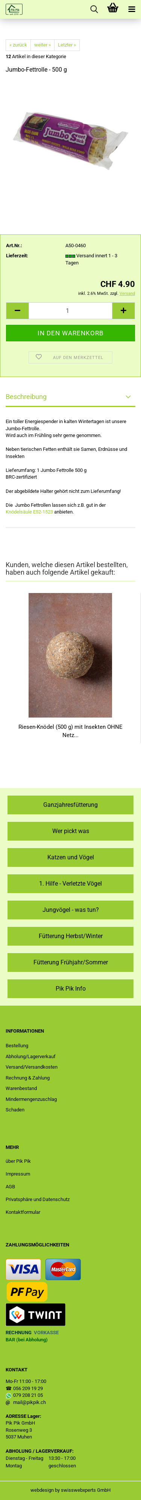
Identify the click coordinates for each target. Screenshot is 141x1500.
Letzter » (67, 45)
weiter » (42, 45)
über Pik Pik (18, 1161)
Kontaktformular (23, 1212)
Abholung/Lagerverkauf (31, 1056)
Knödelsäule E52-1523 (29, 512)
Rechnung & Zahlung (28, 1078)
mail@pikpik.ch (29, 1402)
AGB (10, 1186)
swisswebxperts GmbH (86, 1490)
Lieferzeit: (17, 255)
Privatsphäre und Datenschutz (38, 1199)
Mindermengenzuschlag (31, 1099)
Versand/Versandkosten (32, 1067)
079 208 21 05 (28, 1395)
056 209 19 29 (28, 1388)
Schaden (15, 1110)
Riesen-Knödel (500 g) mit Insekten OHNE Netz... (70, 731)
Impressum (18, 1174)
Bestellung (17, 1045)
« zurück (18, 45)
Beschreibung (26, 397)
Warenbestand (21, 1088)
